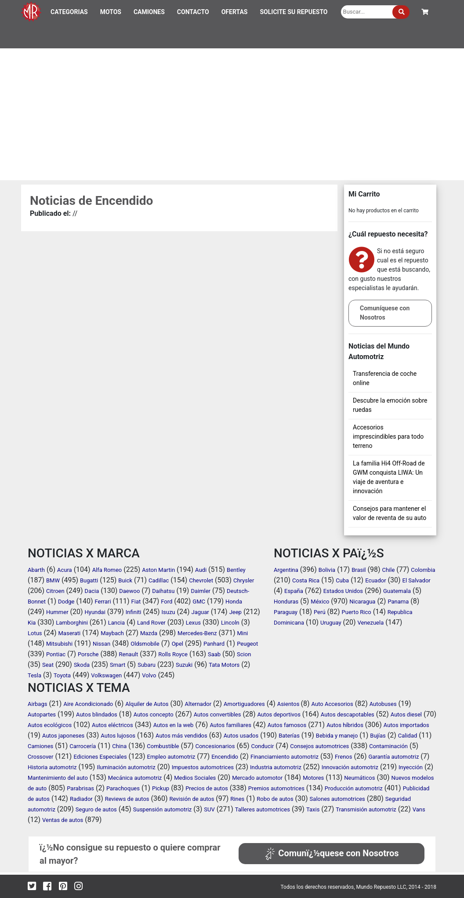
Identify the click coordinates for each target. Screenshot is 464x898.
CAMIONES (149, 11)
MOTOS (110, 11)
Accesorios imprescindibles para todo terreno (388, 436)
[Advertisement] (232, 114)
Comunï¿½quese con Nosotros (331, 853)
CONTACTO (193, 11)
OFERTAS (234, 11)
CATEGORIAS (69, 11)
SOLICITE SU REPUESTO (293, 11)
